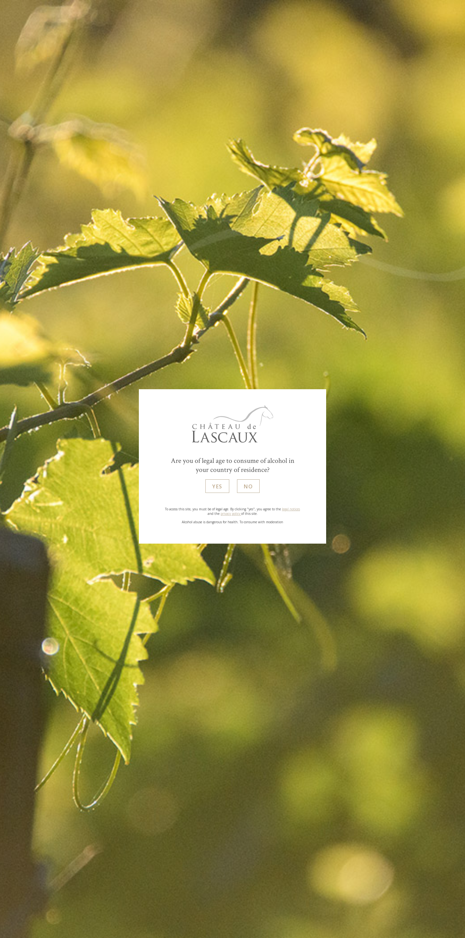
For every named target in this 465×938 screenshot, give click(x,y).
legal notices (291, 509)
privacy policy (231, 514)
